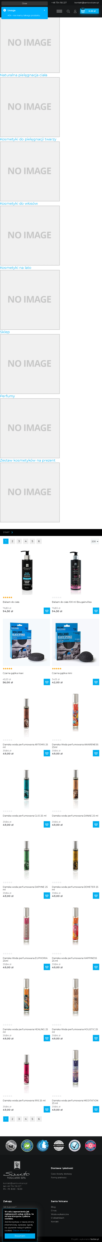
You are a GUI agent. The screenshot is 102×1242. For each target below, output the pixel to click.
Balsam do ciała (11, 602)
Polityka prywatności (13, 1214)
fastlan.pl (94, 1239)
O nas (53, 1210)
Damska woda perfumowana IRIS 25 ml (24, 1100)
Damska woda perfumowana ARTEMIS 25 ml (25, 746)
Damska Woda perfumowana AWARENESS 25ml (75, 746)
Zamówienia (9, 1229)
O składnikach (57, 1218)
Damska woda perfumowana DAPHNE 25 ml (25, 888)
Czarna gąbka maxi (13, 673)
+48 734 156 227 (59, 2)
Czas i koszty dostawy (61, 1174)
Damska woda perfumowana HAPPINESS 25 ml (74, 959)
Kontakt (55, 1221)
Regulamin (8, 1210)
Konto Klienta (9, 1221)
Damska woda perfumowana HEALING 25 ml (25, 1030)
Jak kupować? (9, 1207)
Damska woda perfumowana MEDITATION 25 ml (75, 1102)
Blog (53, 1207)
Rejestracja (8, 1218)
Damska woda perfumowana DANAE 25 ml (75, 816)
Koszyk (6, 1225)
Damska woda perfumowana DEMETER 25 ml (75, 888)
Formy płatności (58, 1177)
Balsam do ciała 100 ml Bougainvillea (72, 602)
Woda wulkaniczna (60, 1214)
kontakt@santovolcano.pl (87, 2)
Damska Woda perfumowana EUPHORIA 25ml (25, 959)
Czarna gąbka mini (62, 673)
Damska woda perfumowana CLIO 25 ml (24, 816)
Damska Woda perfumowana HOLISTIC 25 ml (75, 1030)
